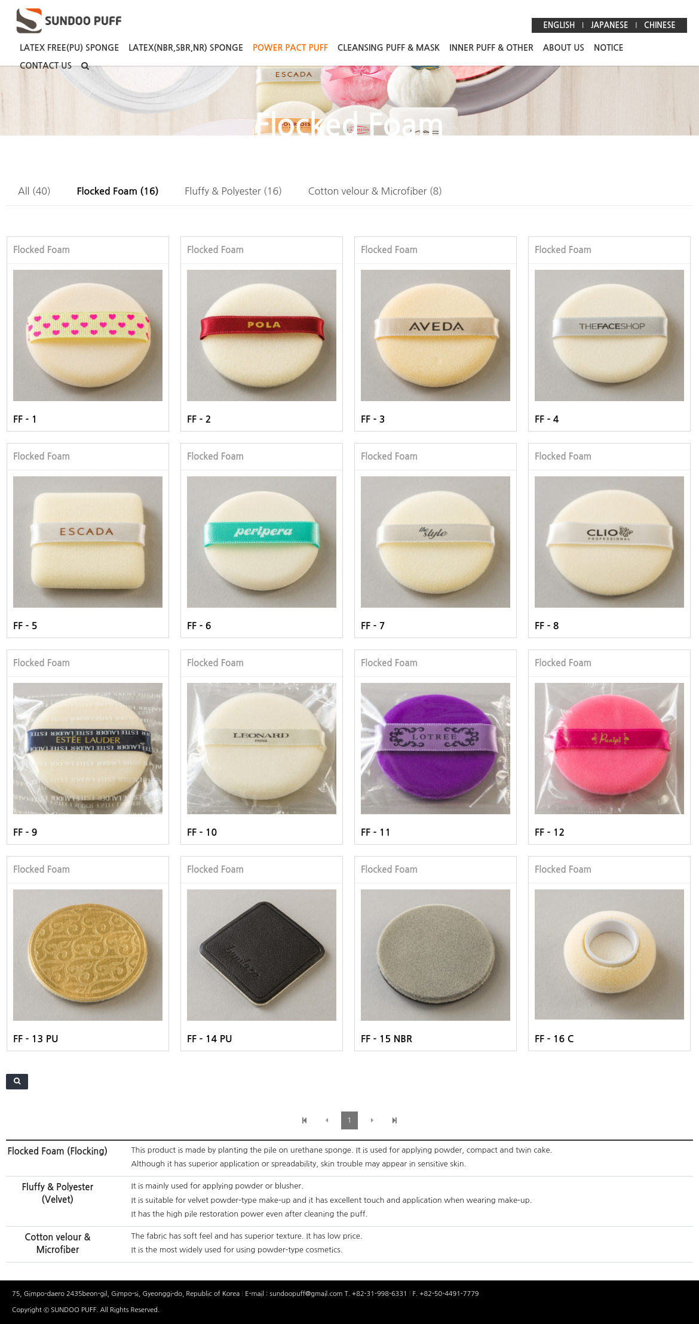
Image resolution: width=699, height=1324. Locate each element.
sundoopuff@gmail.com (306, 1294)
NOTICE (609, 48)
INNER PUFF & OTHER (491, 48)
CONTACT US (46, 65)
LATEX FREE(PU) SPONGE (69, 48)
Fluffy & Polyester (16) (233, 191)
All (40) (34, 191)
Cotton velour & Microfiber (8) (375, 191)
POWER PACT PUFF (290, 48)
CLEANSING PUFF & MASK (389, 48)
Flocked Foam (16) (118, 191)
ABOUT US (563, 48)
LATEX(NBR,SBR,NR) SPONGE (185, 48)
